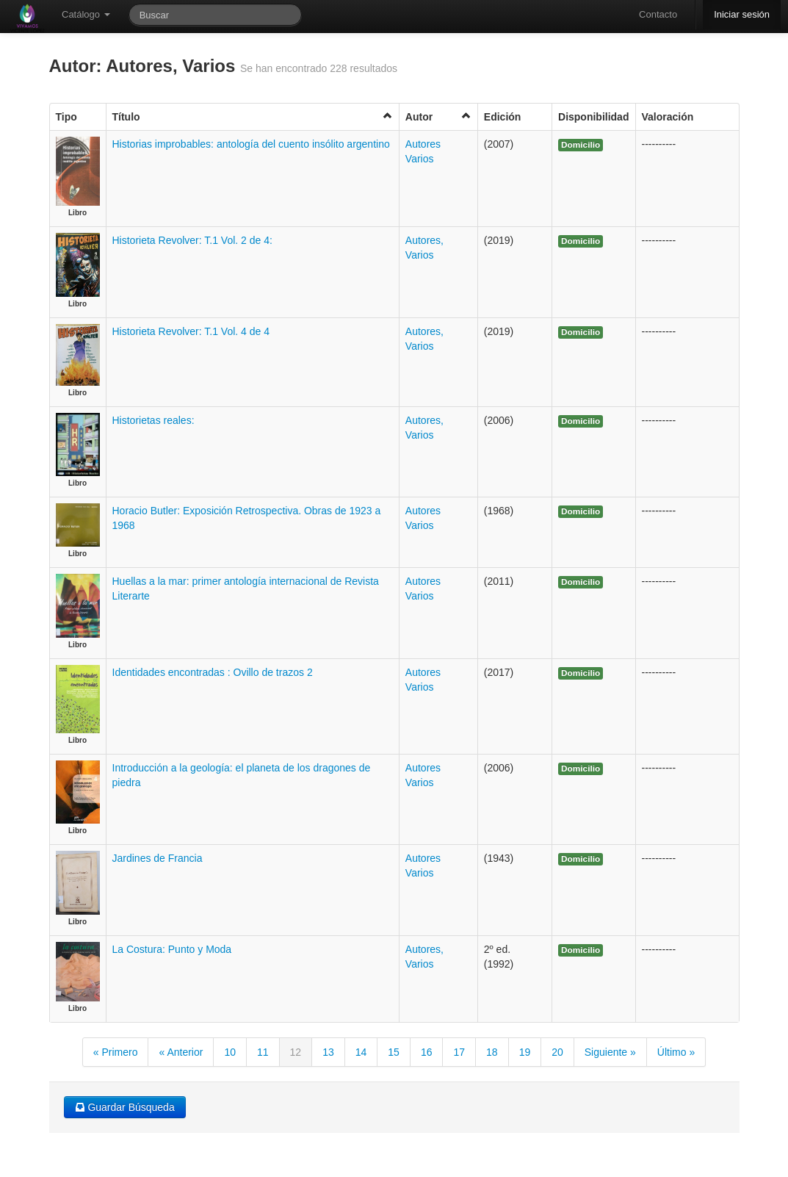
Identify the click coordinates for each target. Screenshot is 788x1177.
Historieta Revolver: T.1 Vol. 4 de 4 (191, 331)
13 (328, 1052)
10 (230, 1052)
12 (296, 1052)
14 (361, 1052)
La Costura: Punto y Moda (172, 949)
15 (394, 1052)
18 (492, 1052)
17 (459, 1052)
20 (557, 1052)
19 (525, 1052)
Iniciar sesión (742, 14)
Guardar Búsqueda (125, 1107)
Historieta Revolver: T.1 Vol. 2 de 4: (192, 240)
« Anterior (181, 1052)
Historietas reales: (153, 420)
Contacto (658, 14)
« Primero (115, 1052)
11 (263, 1052)
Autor (438, 116)
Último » (676, 1052)
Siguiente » (610, 1052)
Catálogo (86, 14)
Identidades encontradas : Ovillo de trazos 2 (212, 672)
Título (252, 116)
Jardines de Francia (157, 858)
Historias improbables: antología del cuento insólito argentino (251, 144)
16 (427, 1052)
